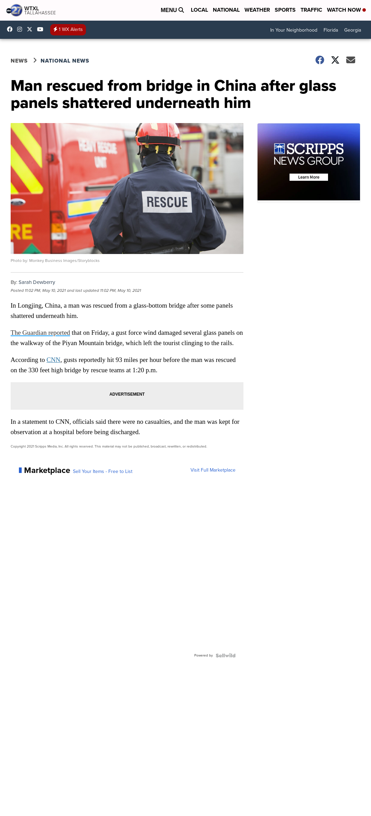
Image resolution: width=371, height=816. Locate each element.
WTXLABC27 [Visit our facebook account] (11, 29)
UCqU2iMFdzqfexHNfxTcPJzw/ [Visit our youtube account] (42, 29)
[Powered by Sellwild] (226, 655)
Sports (285, 10)
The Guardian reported (40, 332)
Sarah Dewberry (37, 282)
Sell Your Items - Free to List (102, 471)
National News (65, 61)
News (19, 61)
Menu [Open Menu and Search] (172, 10)
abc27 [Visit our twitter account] (31, 29)
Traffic (311, 10)
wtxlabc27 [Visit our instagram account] (21, 29)
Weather (257, 10)
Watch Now (346, 10)
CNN (53, 359)
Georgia (352, 30)
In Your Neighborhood (293, 30)
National (226, 10)
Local (199, 10)
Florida (331, 30)
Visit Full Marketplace (213, 470)
